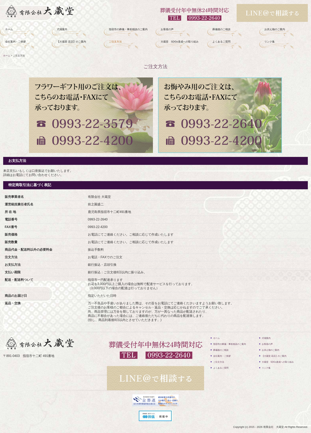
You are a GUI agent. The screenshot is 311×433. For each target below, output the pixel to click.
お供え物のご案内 (274, 29)
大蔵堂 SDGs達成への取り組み (180, 41)
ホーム (9, 29)
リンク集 (269, 41)
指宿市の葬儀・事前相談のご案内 (128, 29)
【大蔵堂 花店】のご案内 (71, 41)
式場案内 (62, 29)
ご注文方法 (115, 41)
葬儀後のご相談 (221, 29)
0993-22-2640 (98, 219)
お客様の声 (167, 29)
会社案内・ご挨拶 (15, 41)
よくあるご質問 (221, 41)
